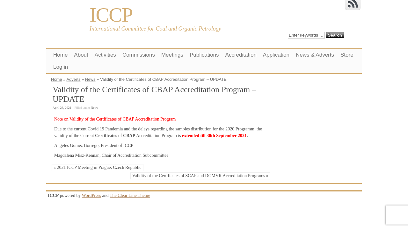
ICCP (111, 14)
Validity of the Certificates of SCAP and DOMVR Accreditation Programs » (200, 175)
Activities (105, 55)
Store (346, 55)
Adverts (73, 79)
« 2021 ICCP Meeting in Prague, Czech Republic (98, 167)
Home (60, 55)
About (81, 55)
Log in (60, 67)
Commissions (138, 55)
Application (276, 55)
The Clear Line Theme (130, 195)
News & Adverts (315, 55)
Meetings (172, 55)
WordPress (91, 195)
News (90, 79)
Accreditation (241, 55)
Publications (204, 55)
